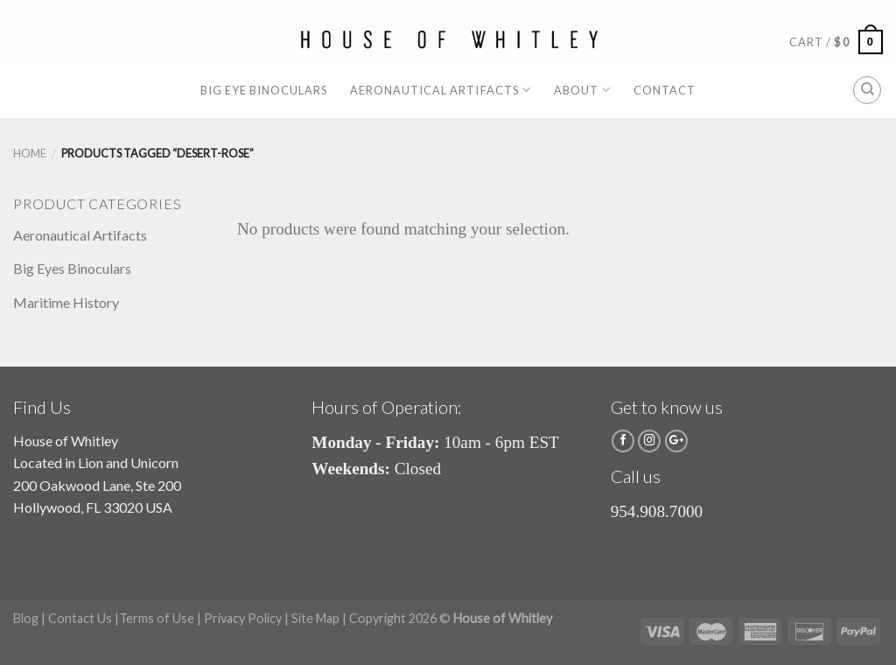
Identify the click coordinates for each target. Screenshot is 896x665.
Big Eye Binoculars (263, 90)
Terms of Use (156, 618)
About (582, 89)
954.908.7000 (657, 511)
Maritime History (66, 302)
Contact (665, 90)
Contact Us (80, 618)
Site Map (315, 618)
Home (29, 153)
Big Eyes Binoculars (72, 268)
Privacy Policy (243, 618)
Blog (25, 618)
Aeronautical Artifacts (440, 89)
